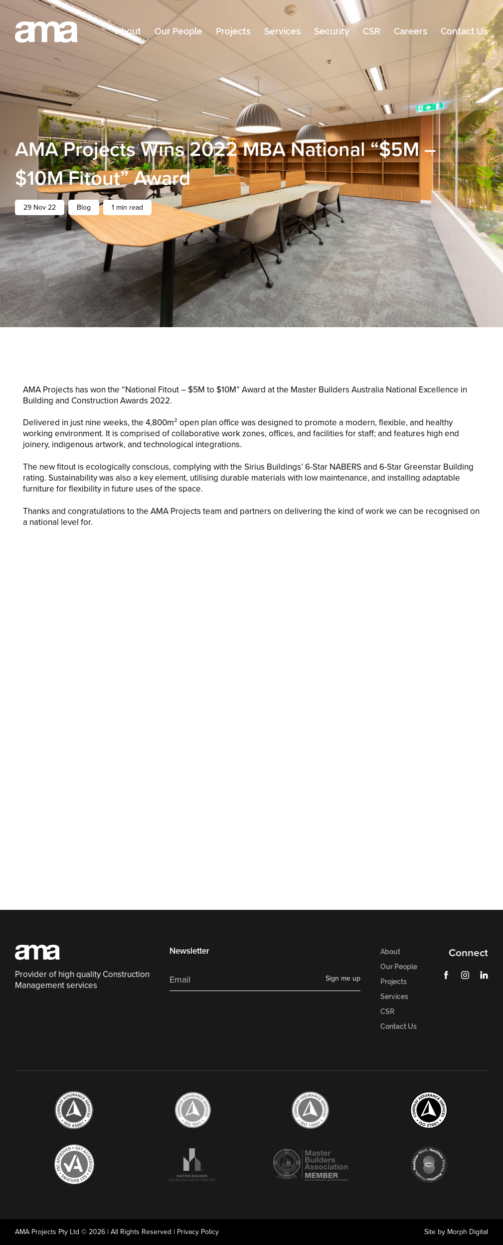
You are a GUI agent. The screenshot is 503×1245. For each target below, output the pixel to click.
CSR (371, 31)
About (128, 31)
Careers (410, 31)
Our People (178, 31)
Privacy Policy (198, 1232)
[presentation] (245, 1018)
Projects (233, 31)
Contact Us (464, 31)
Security (331, 31)
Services (282, 31)
